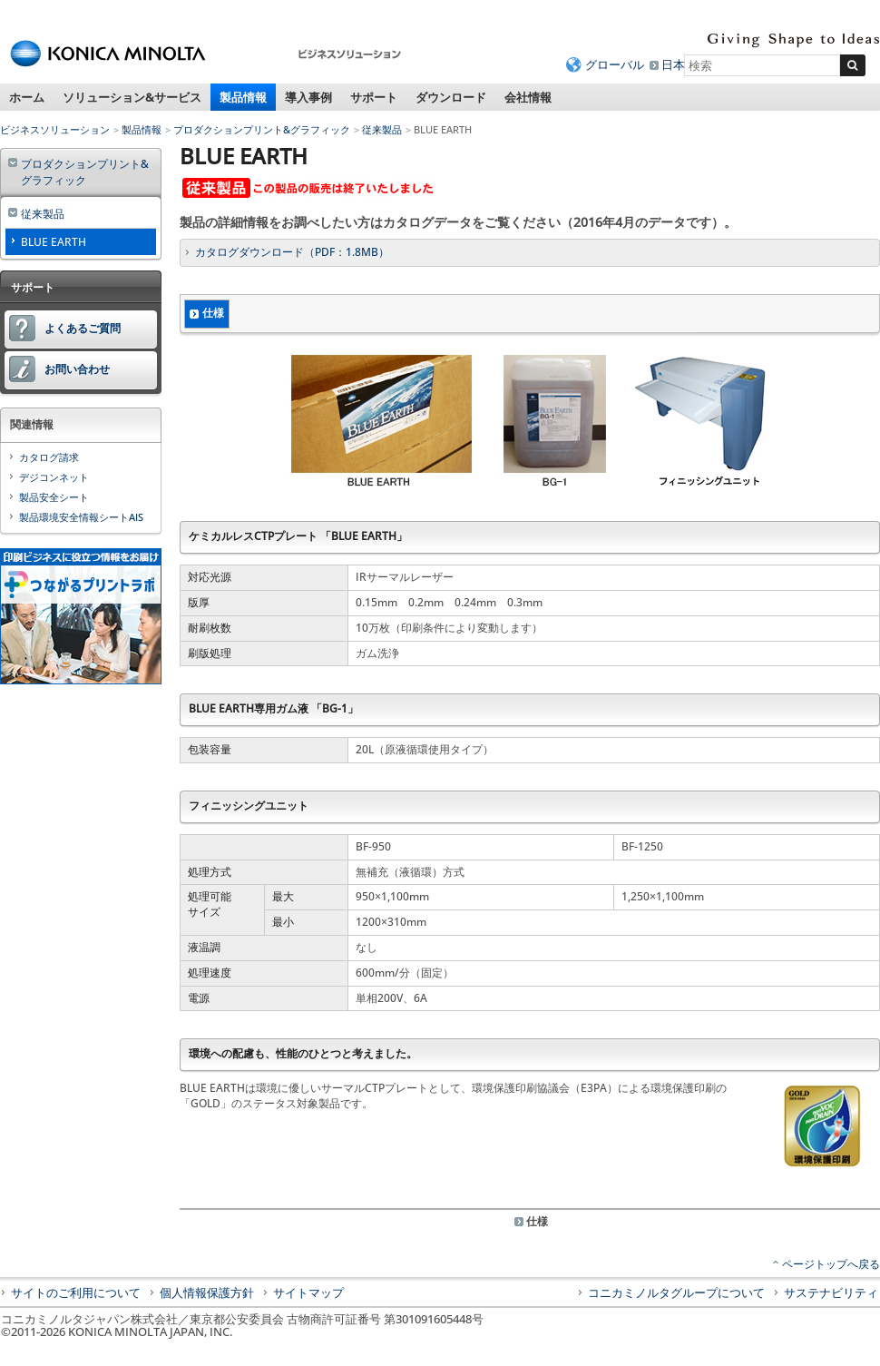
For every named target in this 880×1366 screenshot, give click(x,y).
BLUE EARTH (53, 242)
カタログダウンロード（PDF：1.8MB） (292, 252)
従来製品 (382, 129)
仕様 (213, 312)
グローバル (614, 64)
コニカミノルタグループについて (676, 1292)
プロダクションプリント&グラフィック (261, 129)
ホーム (26, 97)
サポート (373, 97)
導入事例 (308, 97)
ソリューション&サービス (132, 97)
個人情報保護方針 (207, 1292)
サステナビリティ (831, 1292)
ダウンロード (451, 97)
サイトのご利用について (76, 1292)
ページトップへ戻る (831, 1264)
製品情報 (243, 97)
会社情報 (528, 97)
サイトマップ (308, 1292)
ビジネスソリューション (55, 129)
